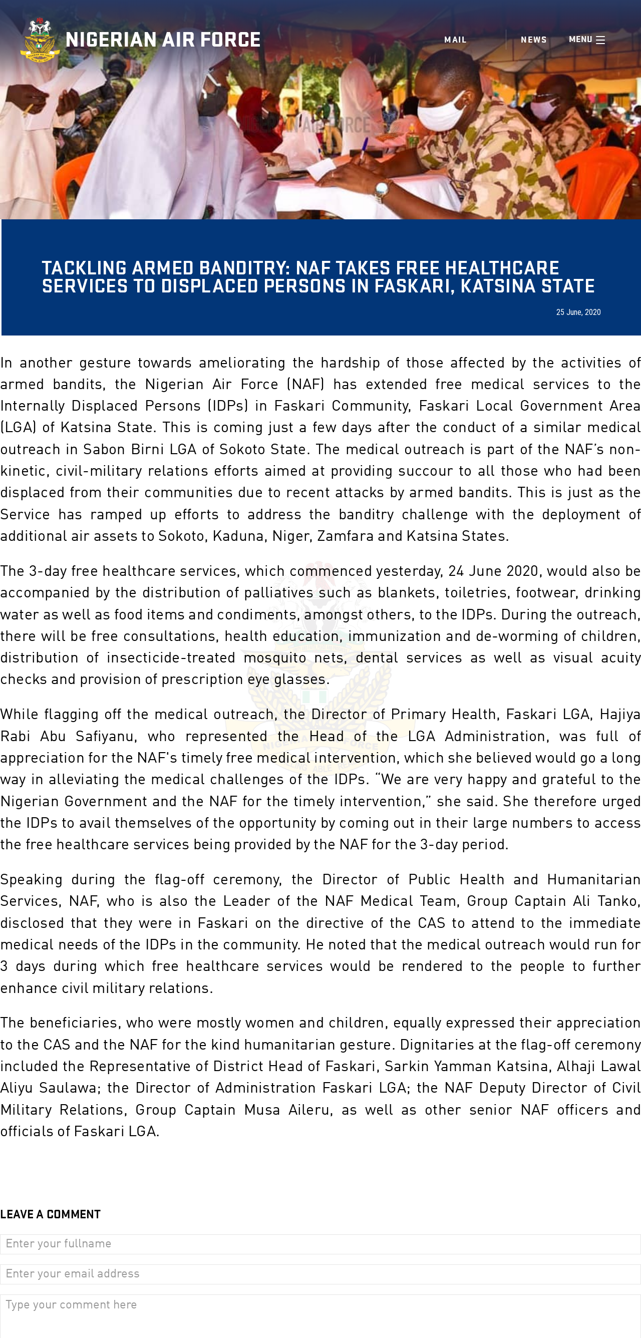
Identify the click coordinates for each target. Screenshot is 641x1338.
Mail (455, 40)
